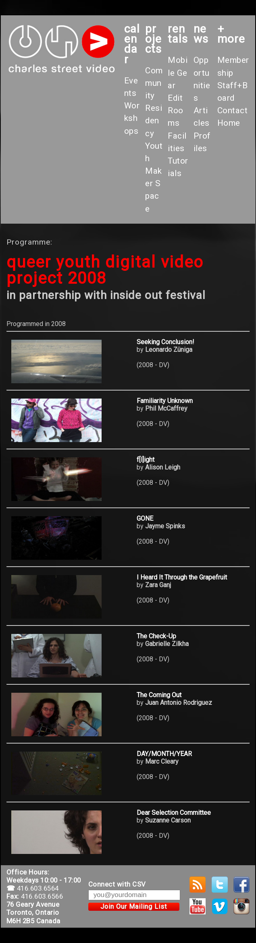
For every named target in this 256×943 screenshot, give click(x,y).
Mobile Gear (177, 72)
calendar (132, 44)
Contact (232, 110)
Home (228, 123)
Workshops (132, 118)
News (201, 34)
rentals (178, 34)
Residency (153, 120)
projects (153, 39)
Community (154, 83)
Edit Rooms (175, 110)
